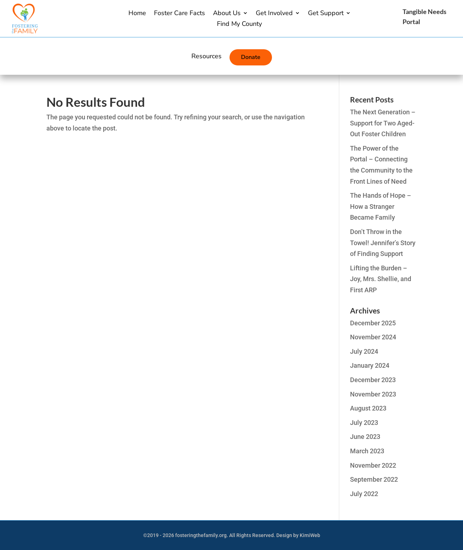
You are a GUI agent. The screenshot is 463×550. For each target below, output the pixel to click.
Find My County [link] (239, 24)
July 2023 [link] (364, 422)
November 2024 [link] (373, 337)
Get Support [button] (326, 13)
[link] (24, 31)
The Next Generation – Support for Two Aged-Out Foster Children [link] (383, 123)
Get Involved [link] (274, 13)
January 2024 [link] (369, 365)
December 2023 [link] (373, 380)
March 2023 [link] (367, 451)
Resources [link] (206, 57)
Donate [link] (250, 57)
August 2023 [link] (368, 408)
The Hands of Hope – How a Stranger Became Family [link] (380, 206)
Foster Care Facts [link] (179, 13)
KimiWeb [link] (310, 535)
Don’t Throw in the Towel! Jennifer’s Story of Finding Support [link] (383, 242)
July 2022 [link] (364, 494)
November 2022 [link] (373, 465)
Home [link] (137, 13)
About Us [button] (227, 13)
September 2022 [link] (374, 479)
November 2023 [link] (373, 394)
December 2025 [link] (373, 323)
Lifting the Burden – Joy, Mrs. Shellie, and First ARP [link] (380, 279)
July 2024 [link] (364, 351)
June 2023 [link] (365, 436)
